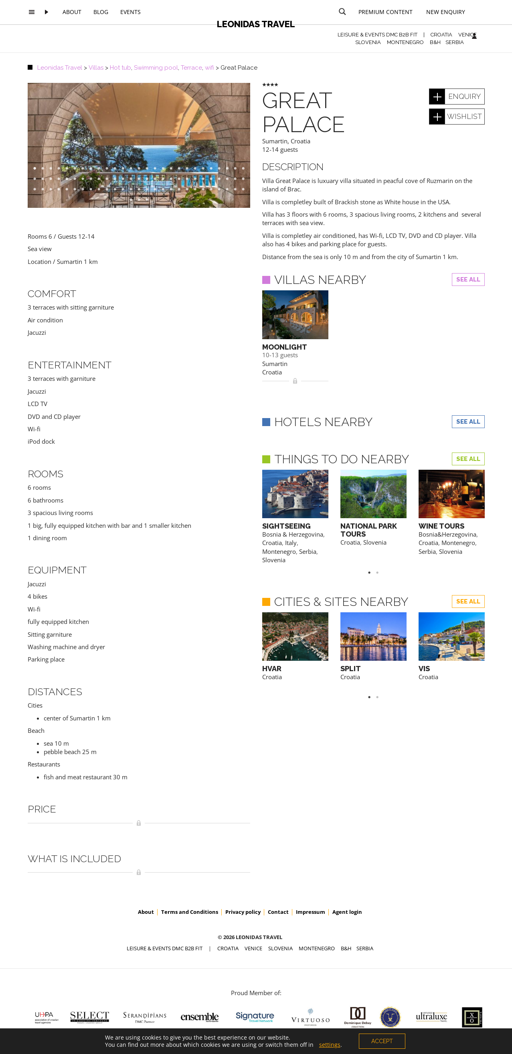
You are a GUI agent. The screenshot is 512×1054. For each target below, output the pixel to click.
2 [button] (381, 573)
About (72, 12)
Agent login (347, 911)
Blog (100, 12)
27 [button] (247, 169)
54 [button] (247, 179)
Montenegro (279, 551)
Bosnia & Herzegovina (292, 534)
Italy (291, 543)
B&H (435, 42)
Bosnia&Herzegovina (447, 534)
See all (468, 279)
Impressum (310, 911)
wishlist (464, 116)
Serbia (307, 551)
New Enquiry (445, 12)
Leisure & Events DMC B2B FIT (377, 35)
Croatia (300, 141)
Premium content (385, 12)
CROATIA (441, 35)
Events (130, 12)
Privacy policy (243, 911)
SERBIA (454, 42)
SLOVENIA (368, 42)
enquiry (464, 96)
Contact (278, 911)
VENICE (467, 35)
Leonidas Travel (256, 24)
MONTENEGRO (405, 42)
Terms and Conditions (189, 911)
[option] (139, 145)
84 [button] (151, 200)
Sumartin (274, 141)
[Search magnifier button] (342, 11)
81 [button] (247, 189)
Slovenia (273, 560)
